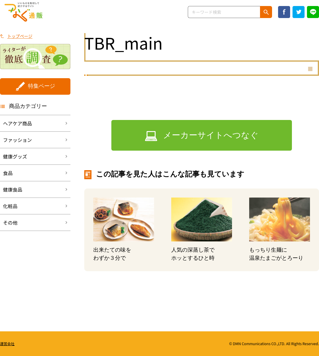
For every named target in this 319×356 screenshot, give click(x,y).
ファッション (17, 139)
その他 (10, 222)
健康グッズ (15, 156)
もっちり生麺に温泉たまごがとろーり (276, 254)
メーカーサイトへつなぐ (211, 135)
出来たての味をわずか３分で (112, 254)
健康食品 (12, 189)
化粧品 (10, 206)
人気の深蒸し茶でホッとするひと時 (193, 254)
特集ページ (41, 86)
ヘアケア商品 (17, 123)
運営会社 (7, 343)
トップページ (20, 36)
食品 (8, 172)
